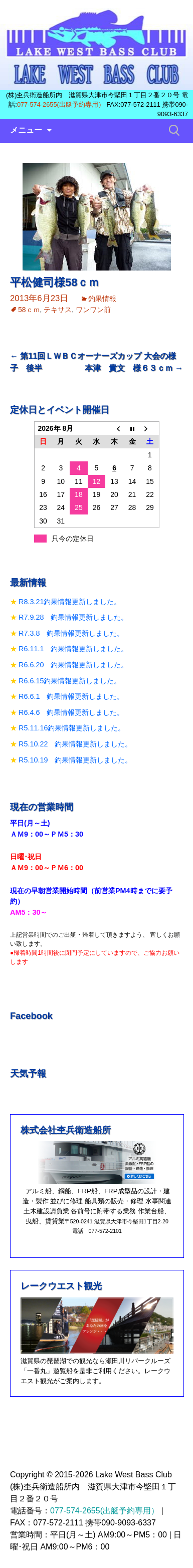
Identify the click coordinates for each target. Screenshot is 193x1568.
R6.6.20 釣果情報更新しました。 (73, 665)
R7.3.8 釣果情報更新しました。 (71, 633)
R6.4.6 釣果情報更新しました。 (71, 712)
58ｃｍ (29, 310)
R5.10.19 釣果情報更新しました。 (75, 760)
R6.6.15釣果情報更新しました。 (70, 681)
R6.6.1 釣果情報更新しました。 (71, 696)
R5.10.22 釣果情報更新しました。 (75, 744)
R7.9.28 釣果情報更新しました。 (73, 617)
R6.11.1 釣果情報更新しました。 (73, 649)
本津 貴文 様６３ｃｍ (134, 368)
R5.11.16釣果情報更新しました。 (72, 728)
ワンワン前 (93, 310)
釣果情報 (102, 299)
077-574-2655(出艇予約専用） (61, 104)
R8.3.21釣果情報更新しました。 (70, 602)
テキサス (58, 310)
